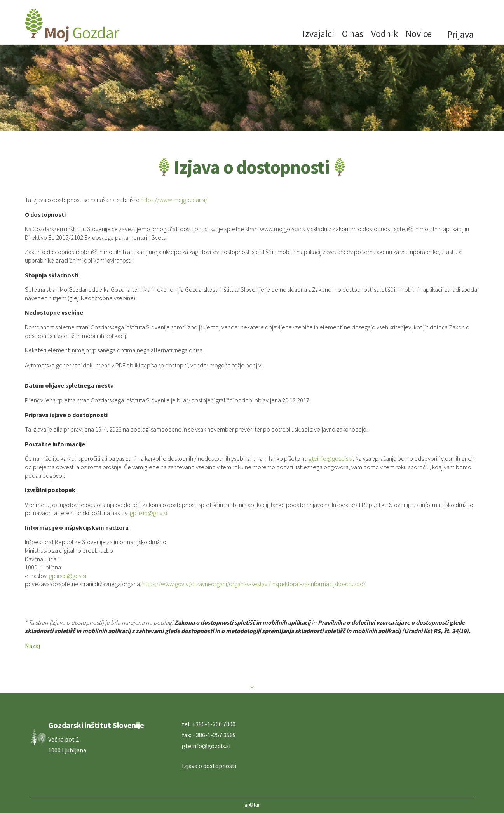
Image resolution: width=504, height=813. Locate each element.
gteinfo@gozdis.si (331, 458)
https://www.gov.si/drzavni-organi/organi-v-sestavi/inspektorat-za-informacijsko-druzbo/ (254, 584)
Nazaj (32, 645)
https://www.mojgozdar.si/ (174, 200)
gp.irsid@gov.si (148, 513)
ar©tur (252, 804)
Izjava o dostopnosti (209, 765)
